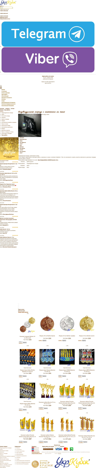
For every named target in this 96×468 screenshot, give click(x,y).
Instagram (7, 108)
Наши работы (4, 94)
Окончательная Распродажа (8, 105)
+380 (4, 9)
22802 (49, 373)
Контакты (4, 99)
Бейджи (3, 128)
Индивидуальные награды (7, 112)
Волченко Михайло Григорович (10, 247)
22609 (49, 405)
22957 (30, 439)
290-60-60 (35, 448)
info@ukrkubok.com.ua (5, 18)
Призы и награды (5, 119)
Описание (22, 137)
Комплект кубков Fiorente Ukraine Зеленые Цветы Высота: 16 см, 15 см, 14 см (67, 403)
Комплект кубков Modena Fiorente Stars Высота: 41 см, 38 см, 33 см (47, 436)
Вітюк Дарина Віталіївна (8, 214)
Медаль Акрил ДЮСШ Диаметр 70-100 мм (87, 370)
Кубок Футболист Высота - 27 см (7, 237)
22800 (89, 373)
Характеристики (23, 139)
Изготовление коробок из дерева (9, 122)
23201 (69, 338)
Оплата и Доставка (6, 93)
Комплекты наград (6, 116)
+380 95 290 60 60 (4, 10)
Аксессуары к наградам (7, 133)
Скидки (3, 100)
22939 (49, 439)
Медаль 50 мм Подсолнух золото (7, 184)
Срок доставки (22, 146)
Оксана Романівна (7, 200)
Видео (21, 141)
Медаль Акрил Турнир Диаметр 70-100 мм (47, 370)
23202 (49, 338)
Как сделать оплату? (22, 149)
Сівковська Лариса (7, 169)
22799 (30, 406)
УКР (1, 6)
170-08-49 (35, 450)
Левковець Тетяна (7, 187)
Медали (3, 120)
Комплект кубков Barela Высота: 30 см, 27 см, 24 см (86, 436)
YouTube (12, 108)
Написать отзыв (21, 310)
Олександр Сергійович (8, 180)
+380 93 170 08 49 (4, 16)
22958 (89, 405)
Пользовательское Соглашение (8, 102)
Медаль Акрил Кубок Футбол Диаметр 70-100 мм (27, 370)
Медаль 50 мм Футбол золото (86, 336)
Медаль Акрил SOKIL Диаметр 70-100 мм (27, 404)
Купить (24, 342)
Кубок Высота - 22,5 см (5, 229)
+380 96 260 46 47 (4, 13)
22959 (69, 405)
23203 (30, 339)
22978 (89, 439)
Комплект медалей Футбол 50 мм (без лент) (27, 337)
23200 (89, 338)
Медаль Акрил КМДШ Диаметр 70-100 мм (67, 370)
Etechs (59, 453)
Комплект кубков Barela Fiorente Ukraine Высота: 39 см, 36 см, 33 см (67, 436)
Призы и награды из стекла (7, 132)
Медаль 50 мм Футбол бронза (47, 336)
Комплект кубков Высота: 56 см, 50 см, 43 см (47, 402)
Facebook (2, 108)
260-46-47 (35, 449)
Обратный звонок (4, 17)
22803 (30, 373)
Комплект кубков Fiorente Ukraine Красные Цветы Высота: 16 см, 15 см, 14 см (86, 403)
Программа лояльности (7, 97)
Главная (3, 89)
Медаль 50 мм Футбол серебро (67, 336)
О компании (4, 91)
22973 (69, 439)
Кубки (3, 114)
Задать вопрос (21, 309)
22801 (69, 373)
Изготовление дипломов (7, 127)
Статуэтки (4, 117)
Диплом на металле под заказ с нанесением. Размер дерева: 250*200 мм (8, 219)
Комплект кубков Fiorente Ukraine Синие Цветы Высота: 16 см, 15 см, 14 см (27, 436)
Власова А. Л (5, 225)
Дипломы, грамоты (6, 130)
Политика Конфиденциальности (8, 104)
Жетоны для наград (6, 125)
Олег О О (5, 233)
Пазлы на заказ (5, 124)
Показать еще (57, 445)
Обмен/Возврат (5, 96)
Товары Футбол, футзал (23, 312)
